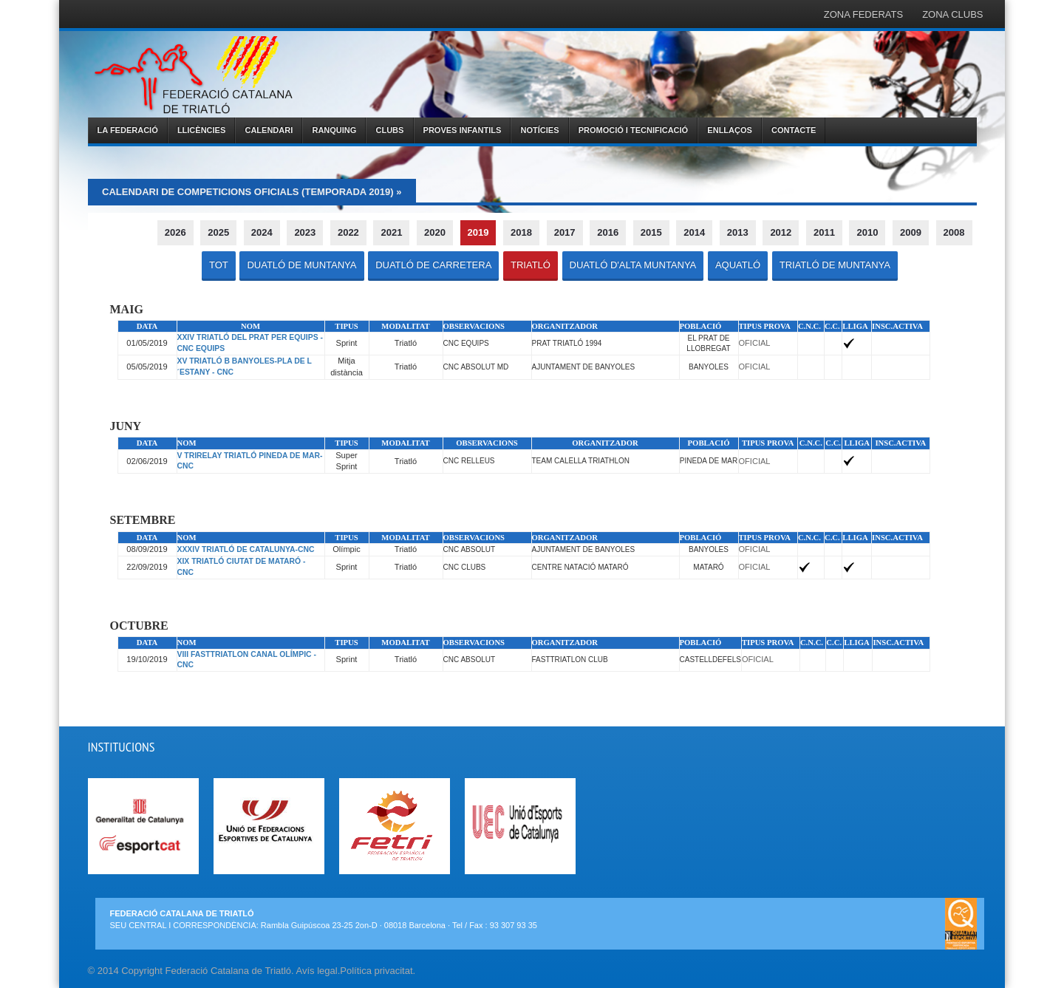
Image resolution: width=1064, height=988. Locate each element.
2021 (391, 232)
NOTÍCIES (540, 130)
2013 (737, 232)
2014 (694, 232)
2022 (348, 232)
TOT (218, 264)
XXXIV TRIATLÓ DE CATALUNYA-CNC (246, 549)
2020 (435, 232)
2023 (305, 232)
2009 (910, 232)
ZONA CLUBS (952, 14)
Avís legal (317, 970)
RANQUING (334, 130)
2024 (262, 232)
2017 (565, 232)
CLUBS (390, 130)
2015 (651, 232)
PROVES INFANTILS (462, 130)
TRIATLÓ (530, 264)
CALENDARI (269, 130)
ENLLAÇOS (729, 130)
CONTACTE (793, 130)
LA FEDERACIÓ (128, 130)
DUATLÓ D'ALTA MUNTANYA (633, 264)
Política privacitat (376, 970)
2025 (218, 232)
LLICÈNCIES (201, 130)
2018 (521, 232)
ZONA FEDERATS (863, 14)
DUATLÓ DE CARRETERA (433, 264)
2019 (478, 232)
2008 (954, 232)
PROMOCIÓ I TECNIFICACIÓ (634, 130)
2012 (780, 232)
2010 (867, 232)
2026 (175, 232)
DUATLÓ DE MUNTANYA (301, 264)
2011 (824, 232)
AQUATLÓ (737, 264)
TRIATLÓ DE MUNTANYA (835, 264)
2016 (607, 232)
